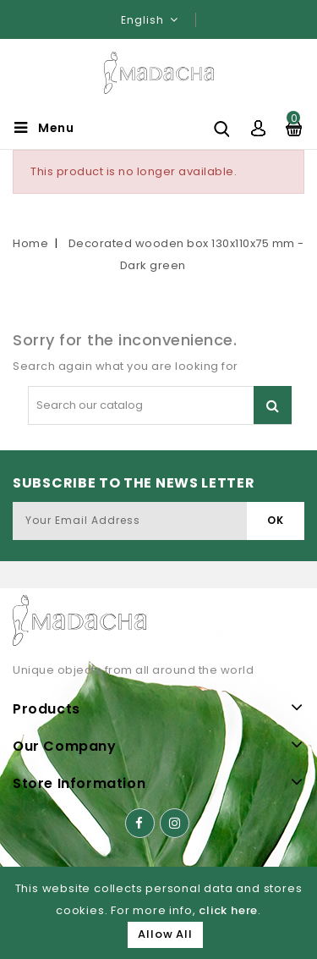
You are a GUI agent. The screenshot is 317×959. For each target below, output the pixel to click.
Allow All (165, 934)
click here (228, 910)
